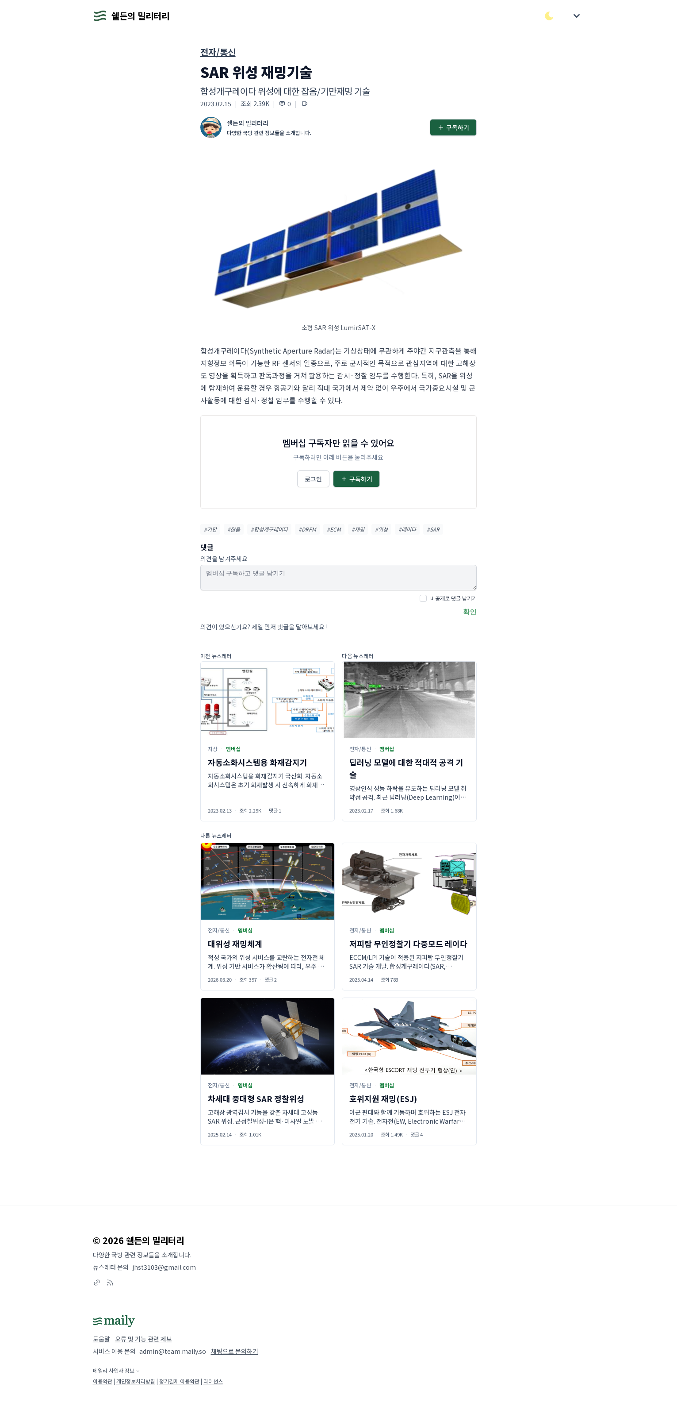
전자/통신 (218, 52)
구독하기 (453, 127)
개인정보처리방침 (135, 1381)
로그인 (313, 478)
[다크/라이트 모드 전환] (549, 16)
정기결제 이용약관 (179, 1381)
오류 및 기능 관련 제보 (143, 1338)
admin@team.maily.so (172, 1351)
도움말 (101, 1338)
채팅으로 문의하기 (234, 1351)
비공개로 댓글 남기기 (453, 598)
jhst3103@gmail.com (164, 1267)
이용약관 (102, 1381)
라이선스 (213, 1381)
